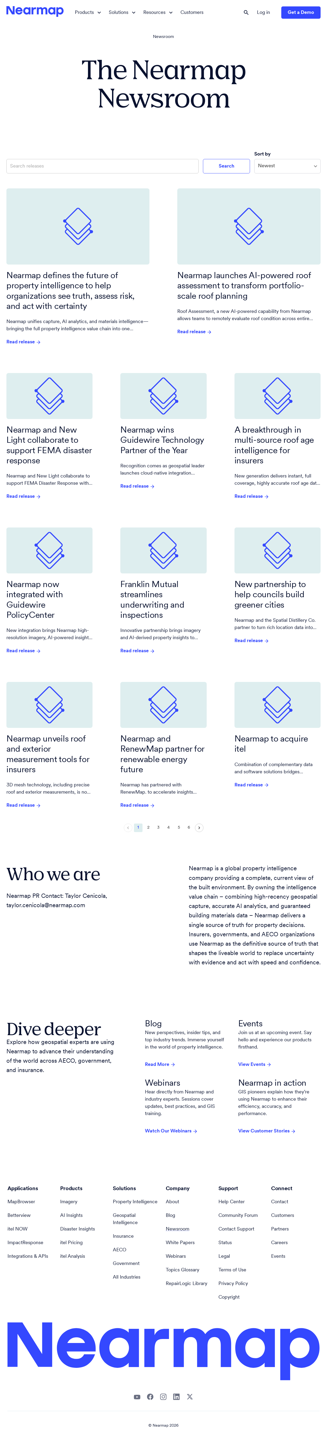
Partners (280, 1229)
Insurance (123, 1236)
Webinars (176, 1256)
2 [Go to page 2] (148, 828)
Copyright (229, 1297)
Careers (279, 1242)
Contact (279, 1202)
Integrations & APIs (27, 1256)
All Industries (126, 1277)
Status (225, 1242)
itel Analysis (72, 1256)
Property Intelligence (135, 1202)
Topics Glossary (182, 1270)
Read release (23, 342)
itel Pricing (71, 1242)
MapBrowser (21, 1202)
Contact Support (236, 1229)
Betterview (19, 1215)
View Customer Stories (267, 1131)
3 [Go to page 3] (158, 828)
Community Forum (238, 1215)
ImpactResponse (25, 1242)
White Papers (180, 1242)
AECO (119, 1250)
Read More (160, 1064)
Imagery (68, 1202)
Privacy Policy (233, 1283)
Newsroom (163, 37)
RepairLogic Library (186, 1283)
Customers (191, 12)
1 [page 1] (138, 828)
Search (226, 166)
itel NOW (17, 1229)
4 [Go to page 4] (168, 828)
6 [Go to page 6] (189, 828)
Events (278, 1256)
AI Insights (71, 1215)
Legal (224, 1256)
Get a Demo (301, 12)
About (172, 1202)
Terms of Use (232, 1270)
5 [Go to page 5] (179, 828)
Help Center (231, 1202)
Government (126, 1263)
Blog (170, 1215)
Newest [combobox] (266, 166)
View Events (255, 1064)
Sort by (263, 154)
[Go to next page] (199, 828)
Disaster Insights (77, 1229)
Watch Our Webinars (171, 1131)
